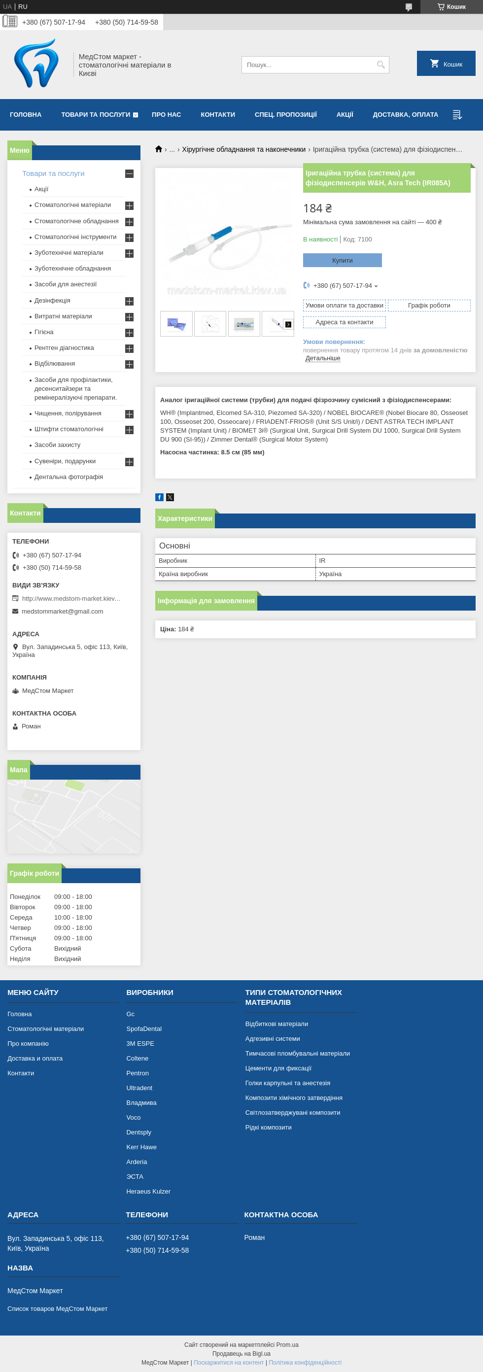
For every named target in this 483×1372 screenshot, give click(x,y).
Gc (130, 1014)
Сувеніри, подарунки (65, 461)
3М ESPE (140, 1043)
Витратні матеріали (63, 316)
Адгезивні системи (272, 1038)
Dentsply (138, 1132)
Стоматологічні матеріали (72, 204)
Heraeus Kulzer (148, 1191)
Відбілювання (54, 363)
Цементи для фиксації (278, 1068)
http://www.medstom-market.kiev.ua (71, 598)
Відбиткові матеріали (276, 1024)
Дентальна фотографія (68, 476)
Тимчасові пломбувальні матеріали (297, 1053)
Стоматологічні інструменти (75, 236)
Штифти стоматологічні (69, 429)
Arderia (136, 1162)
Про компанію (28, 1043)
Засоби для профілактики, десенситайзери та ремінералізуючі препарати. (75, 388)
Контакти (218, 114)
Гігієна (44, 332)
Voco (133, 1117)
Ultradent (139, 1088)
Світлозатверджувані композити (293, 1112)
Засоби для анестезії (65, 284)
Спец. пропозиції (286, 114)
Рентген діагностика (64, 347)
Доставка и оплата (35, 1058)
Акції (345, 114)
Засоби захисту (57, 444)
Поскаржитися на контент (229, 1362)
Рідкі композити (268, 1127)
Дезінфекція (52, 300)
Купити (342, 260)
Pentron (137, 1073)
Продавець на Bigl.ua (241, 1353)
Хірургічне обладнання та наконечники (244, 149)
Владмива (141, 1102)
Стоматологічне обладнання (76, 221)
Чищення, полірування (68, 413)
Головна (25, 114)
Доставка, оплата (406, 114)
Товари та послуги (95, 114)
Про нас (166, 114)
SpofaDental (144, 1028)
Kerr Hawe (141, 1147)
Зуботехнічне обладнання (72, 268)
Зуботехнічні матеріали (69, 252)
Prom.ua (287, 1344)
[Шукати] (380, 64)
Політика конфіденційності (305, 1362)
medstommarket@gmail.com (63, 611)
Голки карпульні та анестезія (287, 1083)
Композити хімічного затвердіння (294, 1097)
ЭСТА (134, 1176)
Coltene (137, 1058)
